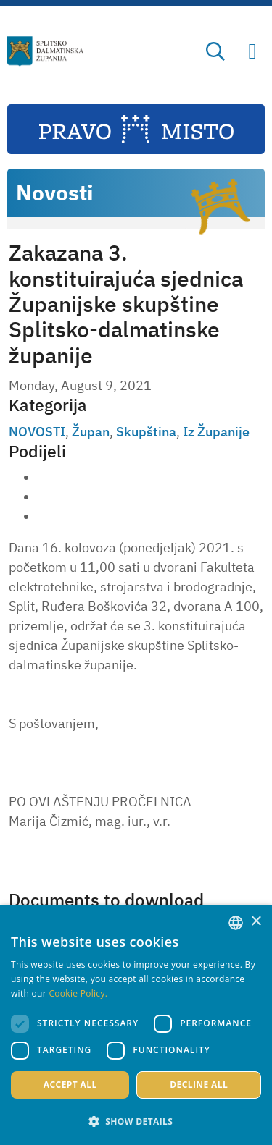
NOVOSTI (37, 431)
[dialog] (136, 1025)
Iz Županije (216, 431)
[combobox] (235, 923)
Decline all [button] (199, 1084)
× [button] (255, 921)
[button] (136, 1121)
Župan (91, 431)
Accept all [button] (70, 1084)
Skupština (146, 431)
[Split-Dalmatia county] (45, 51)
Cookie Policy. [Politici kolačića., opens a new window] (78, 993)
